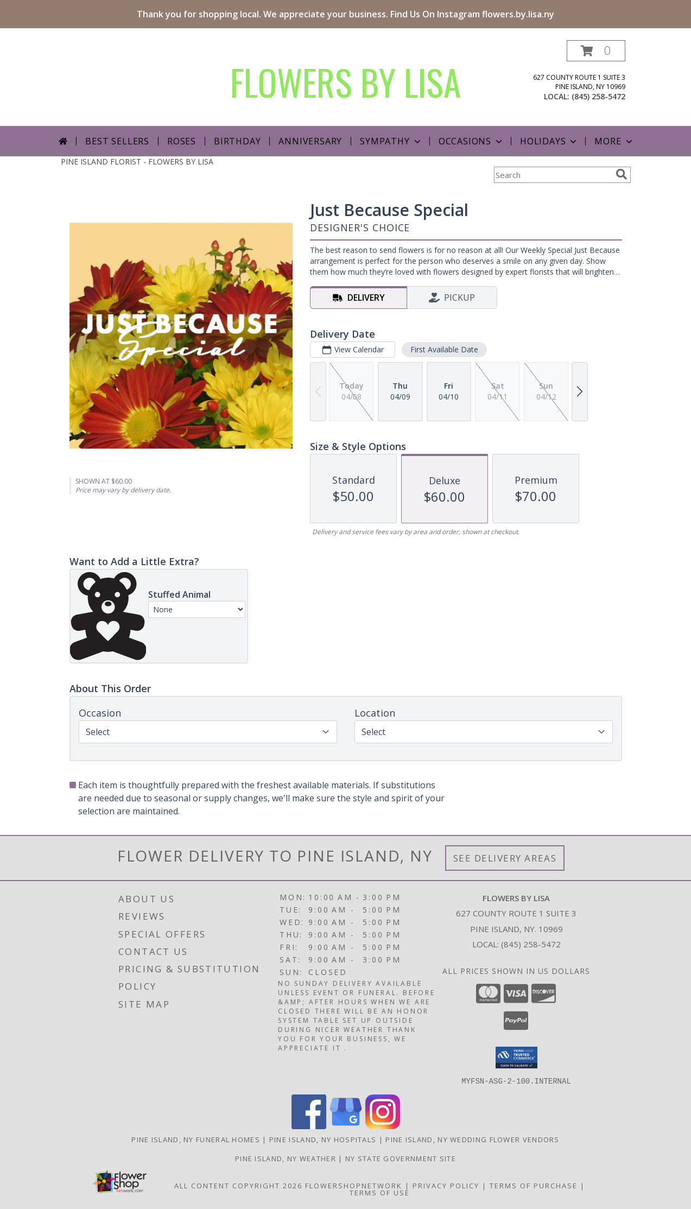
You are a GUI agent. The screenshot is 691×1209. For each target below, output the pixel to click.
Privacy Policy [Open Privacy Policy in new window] (446, 1185)
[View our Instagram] (382, 1126)
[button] (596, 50)
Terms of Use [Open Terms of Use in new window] (380, 1192)
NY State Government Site (400, 1158)
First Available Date (444, 349)
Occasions (471, 141)
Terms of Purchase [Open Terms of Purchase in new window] (534, 1185)
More (614, 141)
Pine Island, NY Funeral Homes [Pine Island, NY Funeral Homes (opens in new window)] (195, 1139)
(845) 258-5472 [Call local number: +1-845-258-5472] (598, 96)
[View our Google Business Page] (345, 1126)
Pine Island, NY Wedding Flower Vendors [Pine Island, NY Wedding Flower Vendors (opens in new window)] (472, 1139)
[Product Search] (553, 174)
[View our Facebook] (308, 1126)
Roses (181, 141)
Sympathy (391, 141)
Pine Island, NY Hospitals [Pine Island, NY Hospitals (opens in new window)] (323, 1139)
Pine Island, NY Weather (285, 1158)
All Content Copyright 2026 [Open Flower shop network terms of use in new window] (238, 1185)
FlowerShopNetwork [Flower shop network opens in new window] (353, 1185)
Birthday (237, 141)
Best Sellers (117, 141)
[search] (621, 174)
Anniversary (310, 141)
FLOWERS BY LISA (345, 81)
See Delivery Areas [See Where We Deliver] (505, 858)
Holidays (549, 141)
